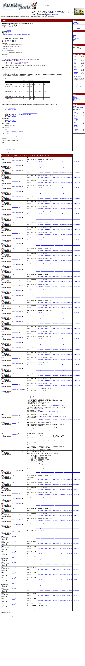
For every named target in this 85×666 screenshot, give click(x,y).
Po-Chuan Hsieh (15, 164)
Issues (74, 35)
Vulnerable (76, 120)
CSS (79, 663)
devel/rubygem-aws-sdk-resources (15, 134)
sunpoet (13, 577)
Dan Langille (75, 664)
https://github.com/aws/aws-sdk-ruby (39, 655)
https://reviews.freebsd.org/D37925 (49, 437)
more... (74, 50)
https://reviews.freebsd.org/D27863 (56, 429)
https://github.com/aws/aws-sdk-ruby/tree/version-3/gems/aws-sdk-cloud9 (16, 34)
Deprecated (76, 113)
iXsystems (9, 664)
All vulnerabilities (79, 86)
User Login (75, 22)
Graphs (74, 106)
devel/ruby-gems (12, 111)
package (7, 61)
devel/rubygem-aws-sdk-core (30, 115)
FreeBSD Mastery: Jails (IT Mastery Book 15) (60, 13)
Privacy (74, 39)
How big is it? (75, 37)
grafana (75, 56)
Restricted (75, 118)
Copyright (67, 664)
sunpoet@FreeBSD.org (10, 26)
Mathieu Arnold (14, 572)
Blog (74, 40)
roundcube (75, 69)
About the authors (76, 34)
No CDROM (76, 119)
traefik (75, 70)
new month (76, 132)
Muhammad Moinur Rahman (17, 409)
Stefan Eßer (14, 450)
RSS (82, 663)
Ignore (75, 115)
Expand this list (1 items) (10, 153)
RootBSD (78, 28)
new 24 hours (76, 126)
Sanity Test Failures (76, 99)
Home (74, 96)
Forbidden (75, 116)
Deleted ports (75, 98)
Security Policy (76, 38)
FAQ (74, 36)
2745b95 (9, 30)
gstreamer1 (76, 72)
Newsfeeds (75, 100)
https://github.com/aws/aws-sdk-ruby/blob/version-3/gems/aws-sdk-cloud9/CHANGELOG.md (58, 166)
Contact (74, 41)
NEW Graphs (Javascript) (78, 107)
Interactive (75, 125)
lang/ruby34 (12, 110)
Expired (75, 122)
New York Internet (5, 664)
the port (6, 58)
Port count (75, 110)
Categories (75, 97)
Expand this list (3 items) (7, 48)
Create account (76, 23)
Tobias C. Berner (15, 484)
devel (5, 25)
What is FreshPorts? (77, 32)
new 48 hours (76, 127)
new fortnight (76, 130)
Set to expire (76, 123)
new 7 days (76, 129)
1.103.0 (3, 25)
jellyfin (75, 67)
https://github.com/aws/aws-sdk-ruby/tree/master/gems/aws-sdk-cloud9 (48, 656)
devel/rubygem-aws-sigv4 (25, 117)
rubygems (9, 31)
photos (56, 14)
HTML (77, 663)
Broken (75, 112)
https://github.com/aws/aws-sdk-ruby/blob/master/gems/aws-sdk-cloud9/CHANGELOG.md (57, 522)
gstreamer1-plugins (77, 74)
